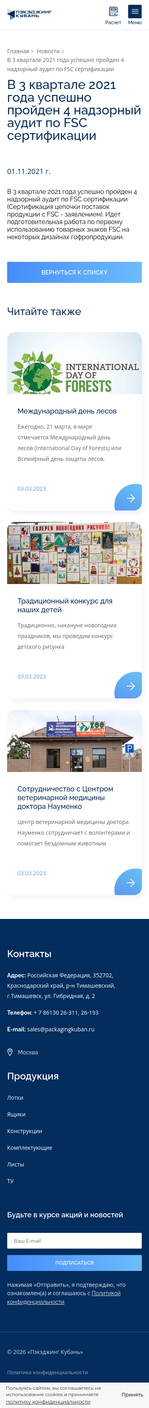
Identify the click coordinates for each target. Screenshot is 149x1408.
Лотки (15, 1097)
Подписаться (74, 1263)
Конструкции (25, 1131)
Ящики (16, 1114)
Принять (132, 1395)
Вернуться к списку (74, 272)
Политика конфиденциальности (47, 1372)
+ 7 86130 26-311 (56, 1012)
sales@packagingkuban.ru (60, 1029)
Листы (15, 1164)
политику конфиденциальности (48, 1401)
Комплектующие (29, 1147)
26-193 (90, 1012)
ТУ (10, 1181)
